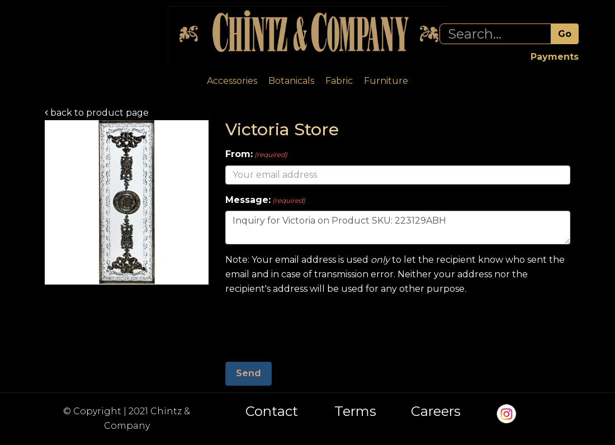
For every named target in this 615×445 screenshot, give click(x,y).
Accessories (232, 80)
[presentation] (310, 324)
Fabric (339, 80)
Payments (555, 56)
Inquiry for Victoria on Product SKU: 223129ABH (397, 227)
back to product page (97, 112)
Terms (355, 411)
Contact (271, 411)
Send (248, 373)
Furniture (386, 80)
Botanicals (291, 80)
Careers (436, 411)
